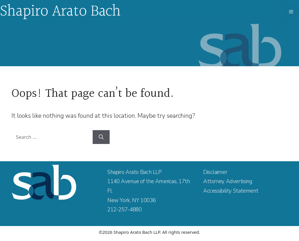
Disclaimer (215, 172)
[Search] (101, 137)
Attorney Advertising (227, 181)
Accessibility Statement (230, 191)
